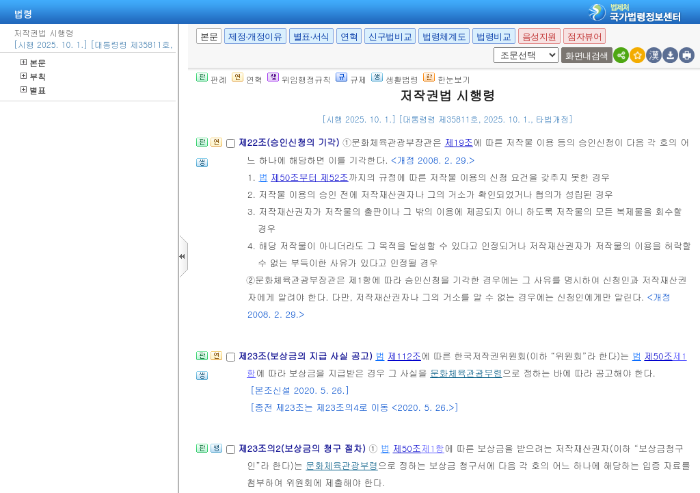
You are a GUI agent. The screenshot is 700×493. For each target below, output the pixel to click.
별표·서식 (311, 36)
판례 (211, 79)
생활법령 (394, 79)
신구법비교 (390, 36)
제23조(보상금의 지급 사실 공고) (306, 355)
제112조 (404, 355)
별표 (33, 90)
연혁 (349, 36)
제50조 (658, 355)
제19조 (458, 142)
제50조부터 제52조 (310, 177)
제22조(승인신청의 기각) (290, 142)
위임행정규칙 (299, 79)
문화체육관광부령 (466, 372)
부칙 (33, 76)
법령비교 (493, 36)
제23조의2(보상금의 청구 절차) (303, 448)
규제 (351, 79)
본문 (33, 62)
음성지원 (539, 36)
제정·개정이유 (255, 36)
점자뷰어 (584, 36)
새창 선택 (498, 47)
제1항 (432, 448)
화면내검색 (586, 56)
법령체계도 (444, 36)
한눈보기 (446, 79)
